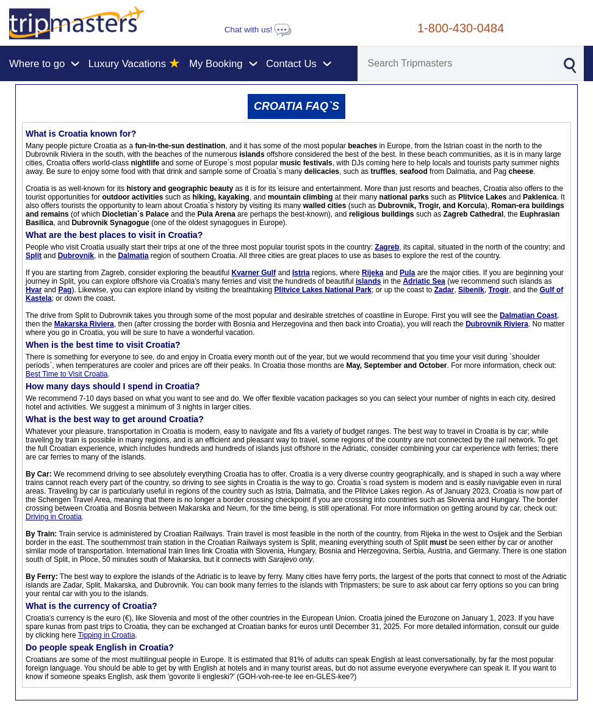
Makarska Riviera (84, 324)
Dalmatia (133, 255)
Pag (64, 290)
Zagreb (387, 247)
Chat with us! (258, 29)
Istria (301, 272)
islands (368, 281)
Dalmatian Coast (528, 315)
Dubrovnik (76, 255)
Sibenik (471, 290)
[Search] (455, 63)
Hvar (34, 290)
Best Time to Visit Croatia (67, 374)
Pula (407, 272)
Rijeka (372, 272)
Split (33, 255)
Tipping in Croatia (106, 635)
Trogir (498, 290)
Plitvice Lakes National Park (323, 290)
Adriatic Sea (424, 281)
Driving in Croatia (54, 517)
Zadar (444, 290)
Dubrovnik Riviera (496, 324)
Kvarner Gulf (254, 272)
